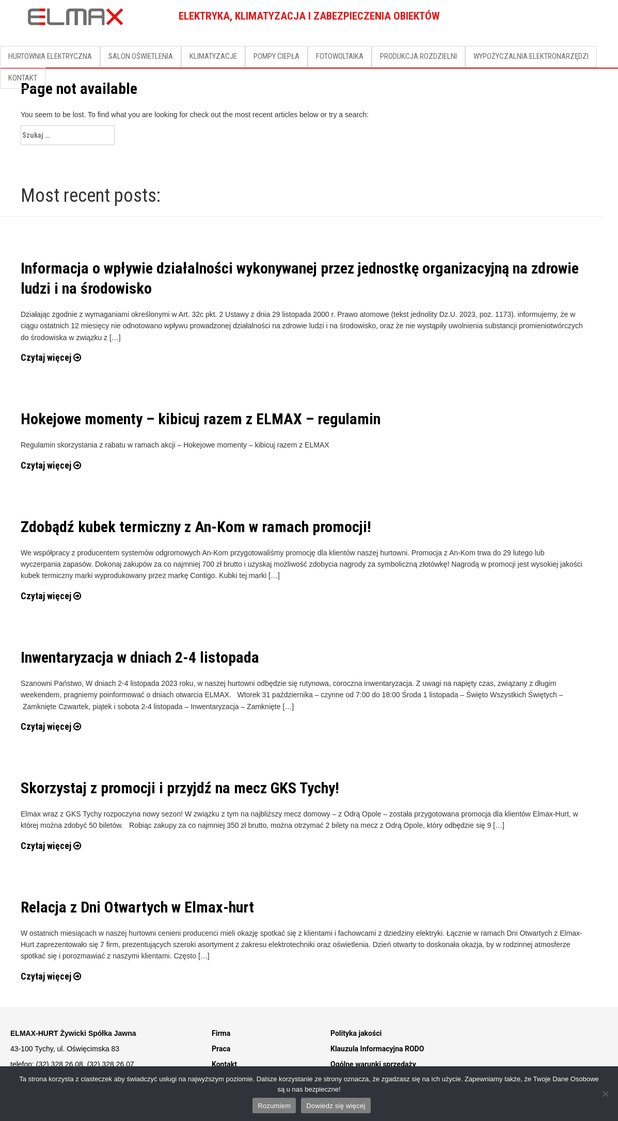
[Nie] (605, 1093)
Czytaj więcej (51, 357)
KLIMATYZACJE (213, 56)
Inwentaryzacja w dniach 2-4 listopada (140, 657)
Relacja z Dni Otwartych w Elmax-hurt (137, 907)
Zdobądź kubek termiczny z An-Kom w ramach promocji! (196, 527)
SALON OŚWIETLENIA (140, 56)
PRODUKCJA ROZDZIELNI (418, 56)
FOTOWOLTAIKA (339, 56)
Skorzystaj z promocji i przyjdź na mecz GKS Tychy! (180, 788)
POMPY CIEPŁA (276, 56)
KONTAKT (22, 78)
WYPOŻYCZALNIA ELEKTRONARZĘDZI (531, 56)
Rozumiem (274, 1106)
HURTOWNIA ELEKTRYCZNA (50, 56)
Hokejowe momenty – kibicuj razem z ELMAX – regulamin (201, 419)
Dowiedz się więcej (335, 1106)
